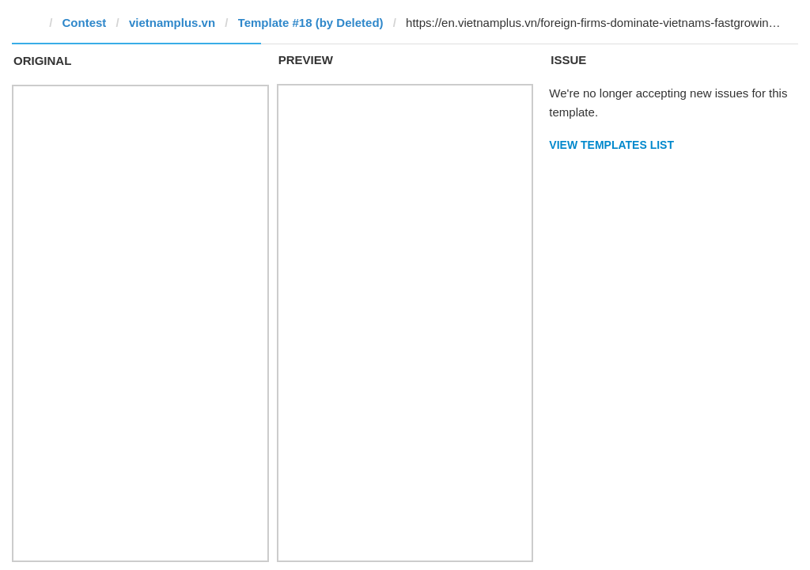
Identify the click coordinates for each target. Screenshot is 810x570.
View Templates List (611, 145)
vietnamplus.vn (172, 22)
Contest (84, 22)
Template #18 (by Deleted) (311, 22)
